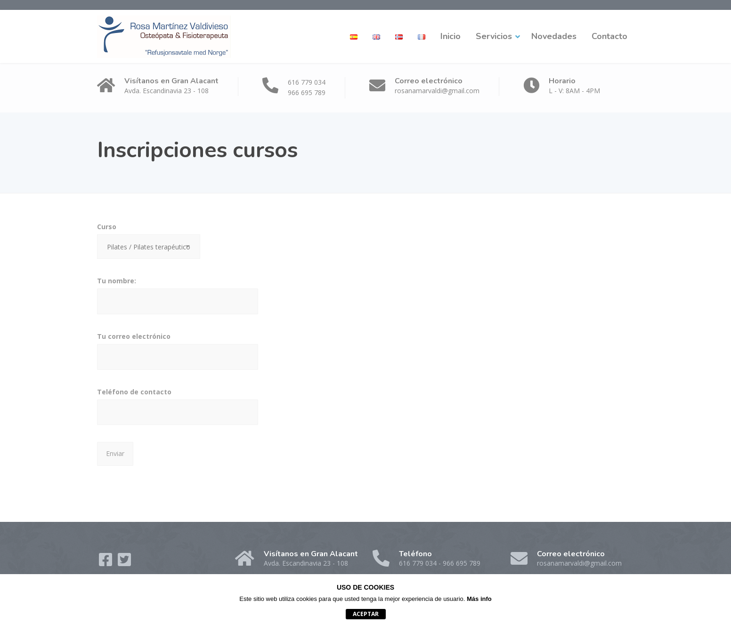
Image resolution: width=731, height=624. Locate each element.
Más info (479, 598)
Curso (148, 243)
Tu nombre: (177, 298)
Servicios (494, 36)
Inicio (450, 36)
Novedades (554, 36)
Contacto (609, 36)
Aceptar (366, 614)
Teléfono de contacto (177, 409)
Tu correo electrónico (177, 354)
